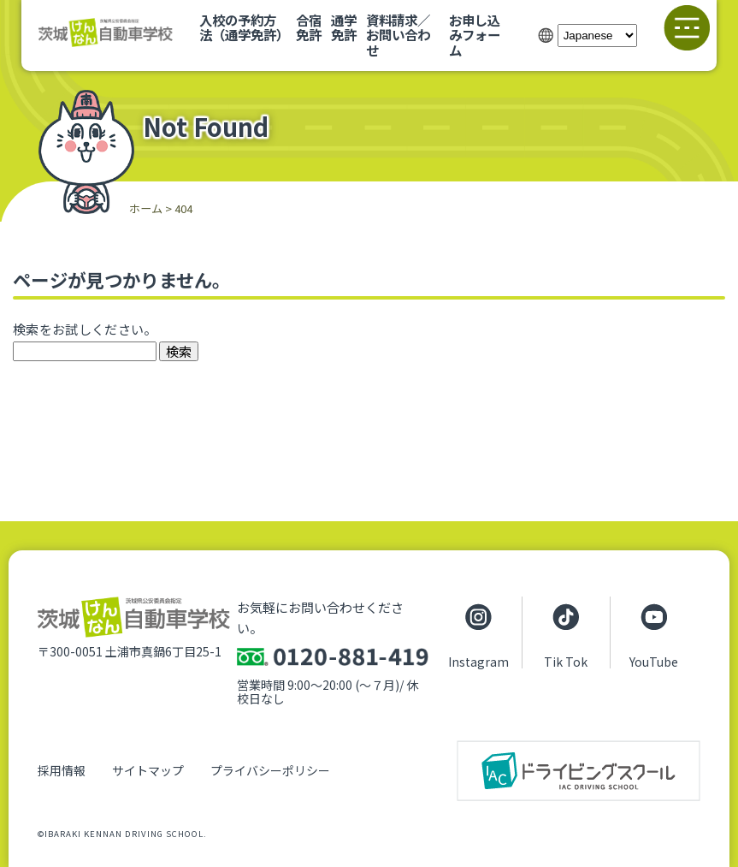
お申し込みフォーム (474, 34)
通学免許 (344, 27)
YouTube (653, 660)
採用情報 (62, 770)
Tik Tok (565, 660)
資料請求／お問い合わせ (398, 34)
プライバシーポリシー (270, 770)
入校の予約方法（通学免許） (244, 27)
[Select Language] (597, 35)
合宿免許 (309, 27)
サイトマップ (148, 770)
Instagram (478, 660)
